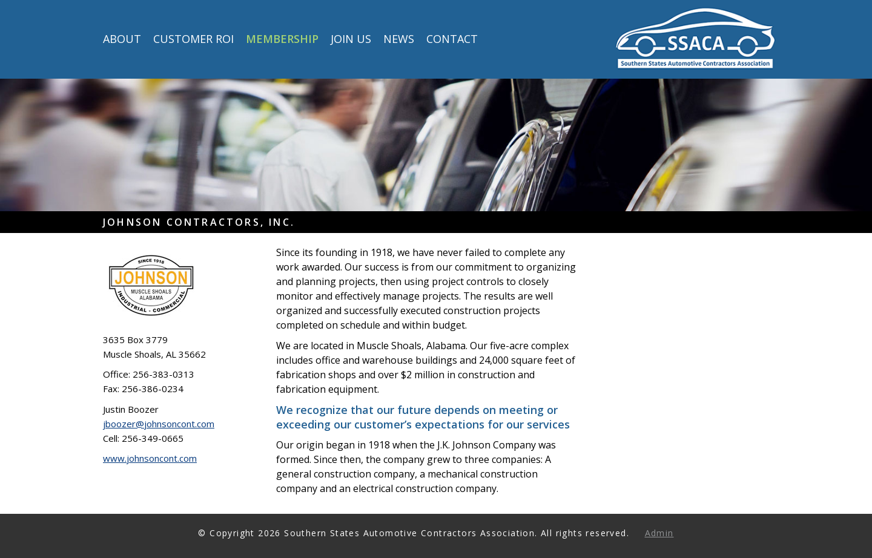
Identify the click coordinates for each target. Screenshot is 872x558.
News (398, 39)
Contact (452, 39)
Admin (659, 533)
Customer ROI (193, 39)
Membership (282, 39)
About (122, 39)
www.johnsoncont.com (150, 458)
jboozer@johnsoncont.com (158, 424)
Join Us (351, 39)
